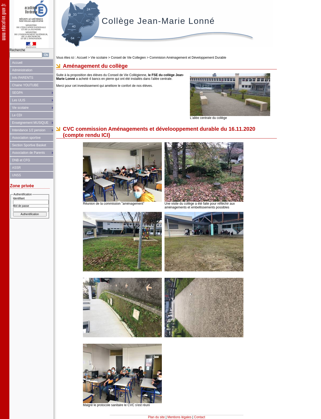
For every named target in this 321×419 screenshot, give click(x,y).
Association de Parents (28, 153)
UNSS (16, 175)
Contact (199, 417)
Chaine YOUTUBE (25, 85)
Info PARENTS (22, 78)
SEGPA (17, 93)
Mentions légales (179, 417)
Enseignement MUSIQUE (30, 123)
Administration (22, 70)
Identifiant (19, 198)
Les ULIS (18, 100)
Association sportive (26, 138)
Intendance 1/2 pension (28, 130)
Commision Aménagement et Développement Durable (188, 57)
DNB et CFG (21, 160)
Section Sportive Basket (29, 145)
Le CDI (17, 115)
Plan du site (156, 417)
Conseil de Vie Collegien (128, 57)
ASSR (16, 168)
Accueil (17, 63)
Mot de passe (21, 205)
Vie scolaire (20, 108)
